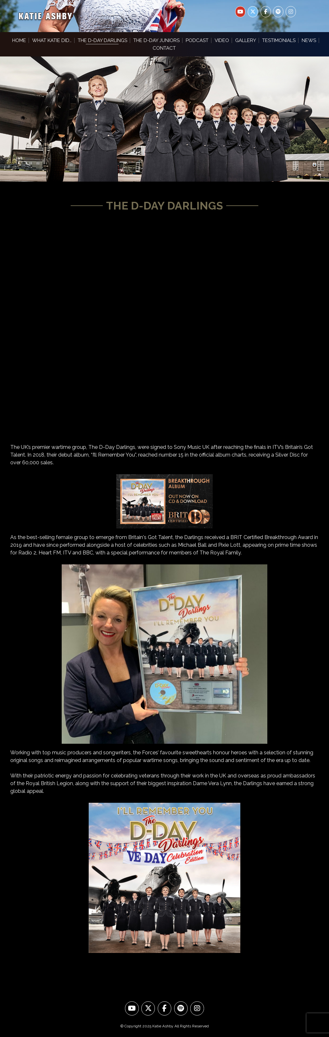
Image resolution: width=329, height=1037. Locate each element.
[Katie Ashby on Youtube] (240, 11)
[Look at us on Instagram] (197, 1008)
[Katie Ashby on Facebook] (266, 11)
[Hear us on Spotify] (181, 1008)
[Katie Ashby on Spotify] (278, 11)
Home (19, 40)
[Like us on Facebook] (165, 1008)
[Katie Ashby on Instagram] (291, 11)
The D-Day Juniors (156, 40)
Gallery (245, 40)
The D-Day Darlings (102, 40)
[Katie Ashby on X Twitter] (253, 11)
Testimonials (279, 40)
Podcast (197, 40)
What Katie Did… (52, 40)
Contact (164, 48)
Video (222, 40)
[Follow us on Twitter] (148, 1008)
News (309, 40)
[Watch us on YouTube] (132, 1008)
